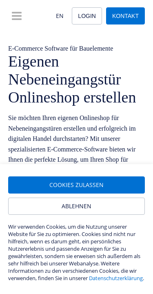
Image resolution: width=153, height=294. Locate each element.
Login (87, 16)
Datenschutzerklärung (116, 278)
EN (60, 16)
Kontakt (125, 16)
